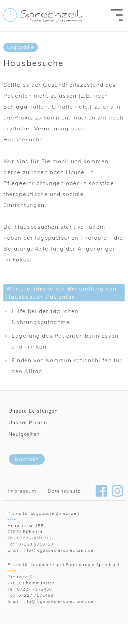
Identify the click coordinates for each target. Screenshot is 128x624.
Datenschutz (64, 491)
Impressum (22, 491)
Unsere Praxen (28, 423)
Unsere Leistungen (33, 411)
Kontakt (27, 459)
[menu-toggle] (117, 15)
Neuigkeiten (24, 434)
